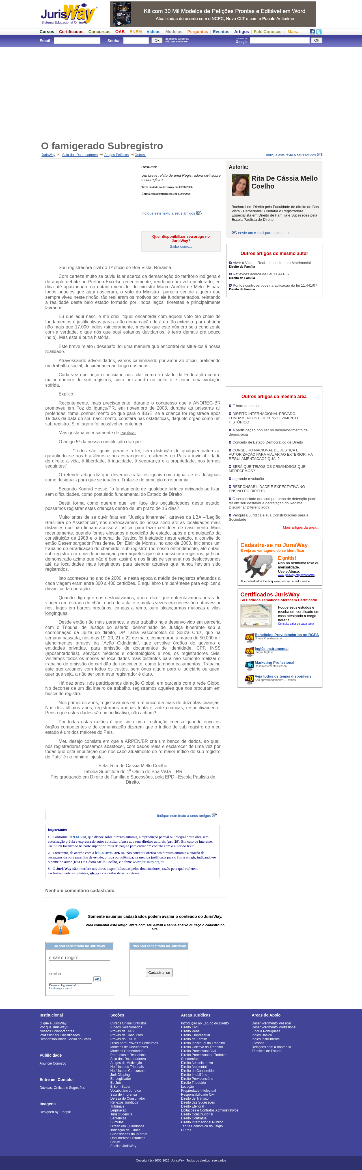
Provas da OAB (122, 1031)
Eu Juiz (115, 1083)
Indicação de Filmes (125, 1130)
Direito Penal (191, 1031)
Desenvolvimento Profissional (274, 1027)
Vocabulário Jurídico (125, 1091)
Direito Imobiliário (194, 1075)
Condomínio (190, 1059)
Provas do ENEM (123, 1039)
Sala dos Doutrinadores (80, 155)
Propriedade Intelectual (198, 1091)
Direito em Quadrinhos (127, 1126)
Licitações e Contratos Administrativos (209, 1110)
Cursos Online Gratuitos (128, 1023)
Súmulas (117, 1122)
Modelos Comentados (126, 1051)
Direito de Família (194, 1039)
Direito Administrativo (197, 1063)
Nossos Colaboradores (57, 1031)
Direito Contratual (194, 1118)
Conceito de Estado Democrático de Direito (267, 442)
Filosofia (258, 1043)
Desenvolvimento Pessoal (271, 1023)
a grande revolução (248, 479)
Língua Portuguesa (266, 1031)
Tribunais (117, 1106)
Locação (187, 1087)
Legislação (118, 1110)
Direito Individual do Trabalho (203, 1043)
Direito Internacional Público (202, 1122)
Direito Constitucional (197, 1114)
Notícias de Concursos (127, 1071)
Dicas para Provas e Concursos (134, 1043)
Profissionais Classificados (60, 1035)
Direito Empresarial (195, 1035)
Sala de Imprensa (123, 1095)
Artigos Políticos (116, 155)
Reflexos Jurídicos (124, 1102)
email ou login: (63, 957)
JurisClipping (120, 1075)
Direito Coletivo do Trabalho (202, 1047)
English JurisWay (123, 1146)
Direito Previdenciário (197, 1079)
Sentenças (118, 1118)
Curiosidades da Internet (128, 1134)
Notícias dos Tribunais (127, 1067)
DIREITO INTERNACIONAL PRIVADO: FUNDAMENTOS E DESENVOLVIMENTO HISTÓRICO (263, 418)
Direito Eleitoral (192, 1106)
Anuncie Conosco (53, 1063)
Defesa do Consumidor (127, 1098)
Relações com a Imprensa (271, 1047)
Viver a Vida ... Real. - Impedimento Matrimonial (272, 263)
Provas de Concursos (126, 1035)
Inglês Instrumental (266, 1039)
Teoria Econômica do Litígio (202, 1126)
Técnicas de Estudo (266, 1051)
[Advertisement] (181, 90)
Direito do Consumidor (198, 1071)
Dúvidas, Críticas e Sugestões (62, 1088)
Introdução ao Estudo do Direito (205, 1023)
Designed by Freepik (55, 1112)
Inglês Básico (262, 1035)
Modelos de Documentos (129, 1047)
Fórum (115, 1142)
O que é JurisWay (53, 1023)
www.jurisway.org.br (148, 862)
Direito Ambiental (194, 1067)
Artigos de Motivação (126, 1063)
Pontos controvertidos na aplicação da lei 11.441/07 (275, 285)
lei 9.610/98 (77, 837)
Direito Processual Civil (198, 1051)
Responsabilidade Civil (198, 1095)
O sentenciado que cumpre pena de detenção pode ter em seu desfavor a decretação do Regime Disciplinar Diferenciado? (272, 503)
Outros (140, 155)
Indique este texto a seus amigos (294, 155)
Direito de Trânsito (194, 1098)
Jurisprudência (121, 1114)
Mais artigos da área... (301, 527)
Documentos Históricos (127, 1138)
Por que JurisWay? (54, 1027)
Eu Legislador (120, 1079)
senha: (56, 973)
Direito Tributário (193, 1083)
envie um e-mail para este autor (264, 233)
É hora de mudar (246, 406)
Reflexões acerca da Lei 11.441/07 (261, 274)
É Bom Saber (120, 1087)
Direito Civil (189, 1027)
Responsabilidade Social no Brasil (65, 1039)
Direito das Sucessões (198, 1102)
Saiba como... (181, 246)
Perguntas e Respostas (128, 1055)
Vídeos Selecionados (126, 1027)
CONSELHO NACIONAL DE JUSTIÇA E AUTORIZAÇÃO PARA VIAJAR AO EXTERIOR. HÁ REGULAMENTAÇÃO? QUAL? (271, 454)
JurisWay (48, 155)
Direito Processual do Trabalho (204, 1055)
